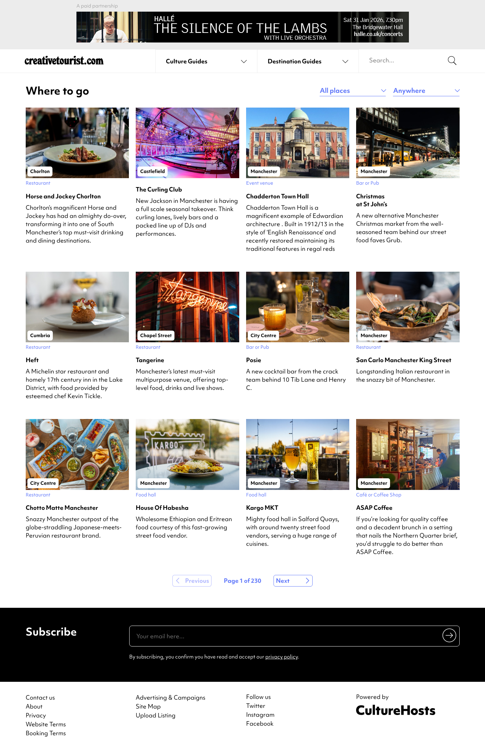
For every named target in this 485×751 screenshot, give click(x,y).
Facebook (260, 723)
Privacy (36, 715)
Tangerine (150, 360)
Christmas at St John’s (371, 200)
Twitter (255, 706)
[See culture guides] (206, 61)
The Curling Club (159, 189)
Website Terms (46, 724)
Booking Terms (46, 733)
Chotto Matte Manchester (62, 508)
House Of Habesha (162, 508)
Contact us (40, 697)
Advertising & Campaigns (170, 697)
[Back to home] (64, 61)
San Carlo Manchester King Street (403, 360)
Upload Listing (155, 715)
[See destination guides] (308, 61)
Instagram (260, 714)
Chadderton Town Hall (277, 196)
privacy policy (281, 656)
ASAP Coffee (374, 508)
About (34, 706)
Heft (32, 360)
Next (283, 580)
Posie (253, 360)
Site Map (148, 706)
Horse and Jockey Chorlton (63, 196)
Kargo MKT (262, 508)
